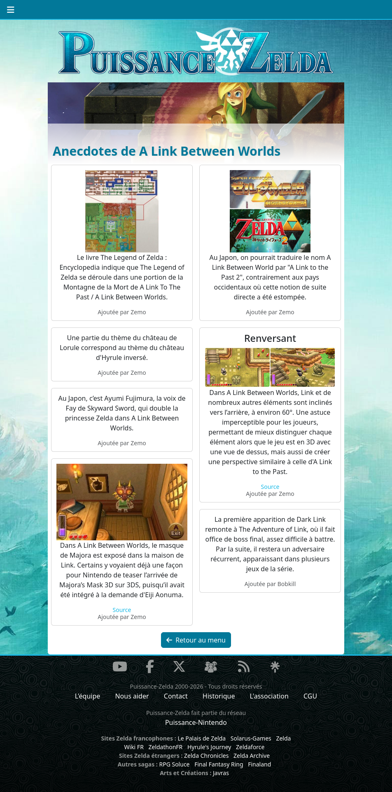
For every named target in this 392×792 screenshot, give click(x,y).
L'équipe (87, 696)
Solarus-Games (251, 738)
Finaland (259, 764)
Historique (219, 696)
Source (270, 487)
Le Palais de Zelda (201, 738)
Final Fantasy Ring (218, 764)
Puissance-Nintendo (196, 722)
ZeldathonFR (165, 747)
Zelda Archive (251, 755)
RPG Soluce (174, 764)
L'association (269, 696)
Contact (176, 696)
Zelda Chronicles (206, 755)
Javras (221, 773)
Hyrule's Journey (209, 747)
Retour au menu (196, 640)
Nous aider (132, 696)
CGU (310, 696)
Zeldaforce (250, 747)
